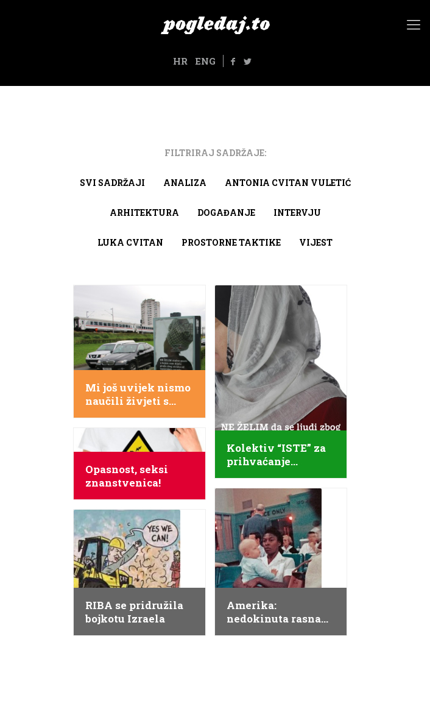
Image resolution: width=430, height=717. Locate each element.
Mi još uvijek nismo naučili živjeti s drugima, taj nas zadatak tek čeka (138, 394)
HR (180, 61)
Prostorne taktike (231, 242)
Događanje (226, 212)
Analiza (184, 182)
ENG (205, 61)
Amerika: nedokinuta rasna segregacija (274, 612)
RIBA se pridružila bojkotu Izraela (134, 612)
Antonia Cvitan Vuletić (288, 182)
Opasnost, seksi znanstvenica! (126, 476)
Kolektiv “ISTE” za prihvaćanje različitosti (276, 454)
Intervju (297, 212)
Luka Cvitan (130, 242)
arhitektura (144, 212)
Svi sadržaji (112, 182)
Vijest (316, 242)
